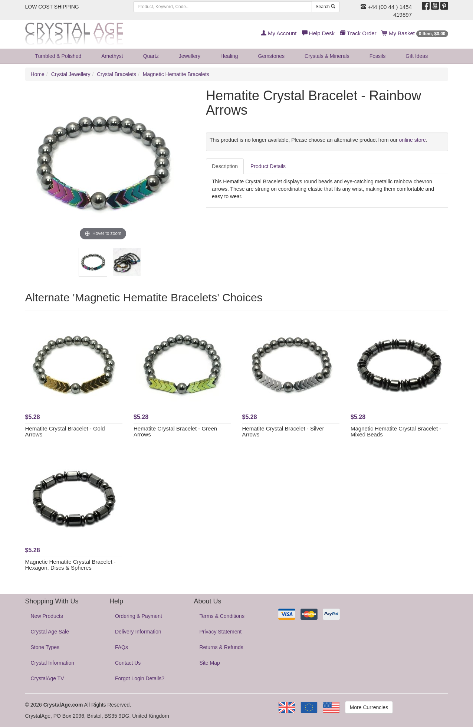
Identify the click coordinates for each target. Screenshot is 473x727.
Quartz (151, 56)
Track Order (358, 33)
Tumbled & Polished (58, 56)
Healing (229, 56)
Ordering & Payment (138, 616)
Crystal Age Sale (50, 632)
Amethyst (112, 56)
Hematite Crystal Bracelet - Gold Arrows (65, 431)
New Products (47, 616)
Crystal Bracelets (116, 74)
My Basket (415, 33)
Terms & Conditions (222, 616)
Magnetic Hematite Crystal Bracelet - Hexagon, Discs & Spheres (70, 565)
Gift (416, 56)
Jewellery (189, 56)
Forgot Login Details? (139, 678)
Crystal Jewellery (71, 74)
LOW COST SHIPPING (52, 7)
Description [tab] (225, 166)
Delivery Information (138, 632)
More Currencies (369, 707)
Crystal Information (52, 663)
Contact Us (128, 663)
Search (325, 6)
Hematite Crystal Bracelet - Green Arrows (175, 431)
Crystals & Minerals (327, 56)
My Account (279, 33)
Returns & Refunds (221, 647)
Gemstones (271, 56)
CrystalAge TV (47, 678)
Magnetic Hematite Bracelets (176, 74)
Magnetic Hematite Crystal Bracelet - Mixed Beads (396, 431)
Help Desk (318, 33)
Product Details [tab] (268, 166)
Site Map (210, 663)
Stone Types (45, 647)
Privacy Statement (221, 632)
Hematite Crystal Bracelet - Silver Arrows (283, 431)
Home (38, 74)
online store (412, 140)
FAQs (121, 647)
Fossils (377, 56)
